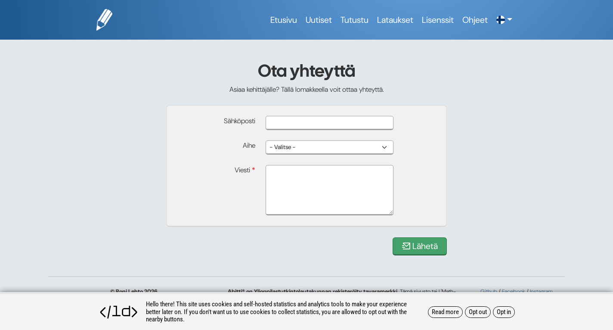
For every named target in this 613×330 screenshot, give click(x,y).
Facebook (513, 291)
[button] (504, 20)
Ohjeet (475, 19)
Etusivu (283, 19)
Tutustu (354, 19)
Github (488, 291)
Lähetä (420, 246)
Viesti (245, 169)
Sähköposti (239, 120)
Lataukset (395, 19)
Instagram (541, 291)
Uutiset (319, 19)
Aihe (249, 145)
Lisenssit (438, 19)
